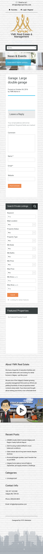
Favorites (13, 10)
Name (10, 156)
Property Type (12, 237)
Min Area (12, 277)
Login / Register (27, 10)
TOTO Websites (26, 520)
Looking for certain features (18, 300)
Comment (11, 133)
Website (11, 175)
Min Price (10, 261)
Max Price (10, 269)
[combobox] (21, 225)
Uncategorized (12, 478)
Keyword (10, 213)
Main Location (12, 221)
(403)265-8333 (23, 42)
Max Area (12, 285)
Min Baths (10, 253)
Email (10, 166)
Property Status (13, 229)
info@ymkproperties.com (21, 5)
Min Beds (10, 245)
